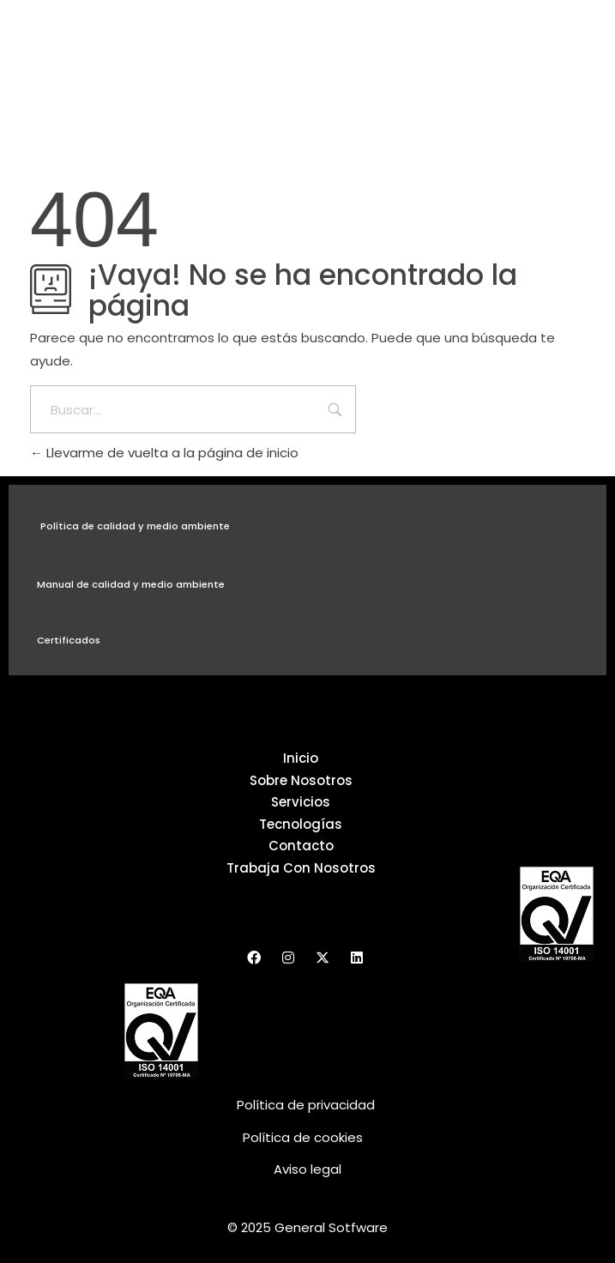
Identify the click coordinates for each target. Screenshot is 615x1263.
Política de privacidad (307, 1105)
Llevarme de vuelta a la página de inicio (164, 453)
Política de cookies (303, 1137)
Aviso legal (307, 1169)
